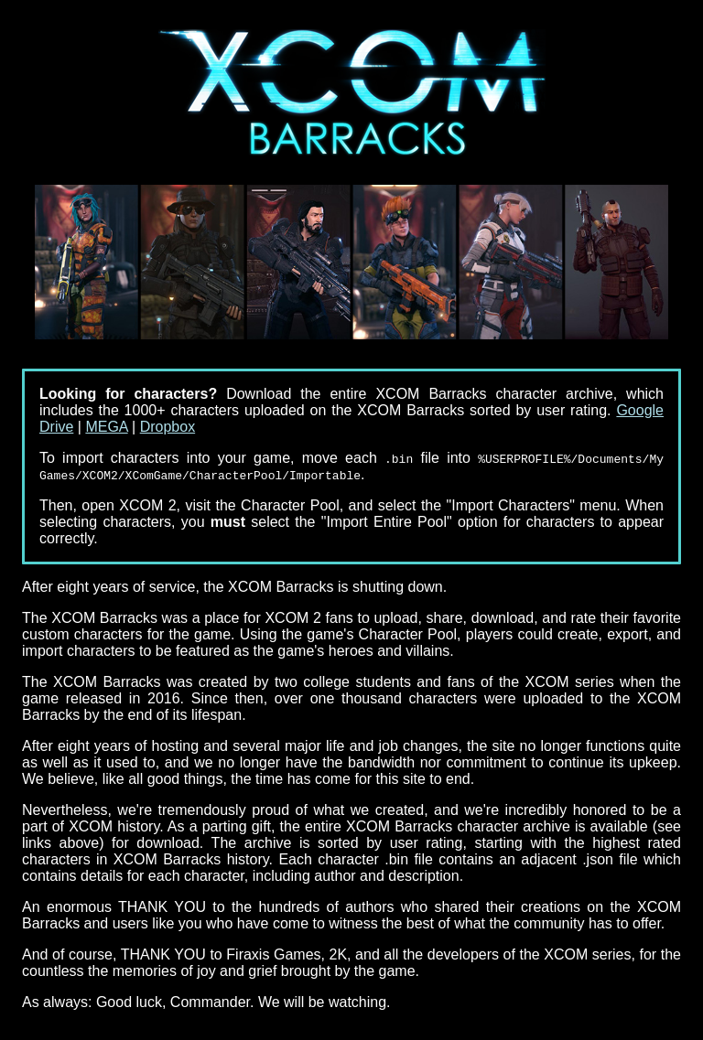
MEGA (106, 426)
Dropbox (167, 426)
